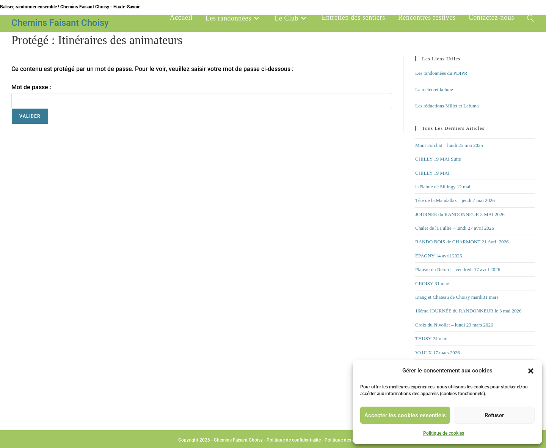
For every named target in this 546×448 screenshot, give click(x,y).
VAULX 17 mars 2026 (437, 352)
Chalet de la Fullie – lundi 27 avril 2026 (454, 228)
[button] (531, 371)
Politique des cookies (346, 440)
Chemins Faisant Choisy (60, 22)
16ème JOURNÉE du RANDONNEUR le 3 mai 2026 (468, 311)
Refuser (494, 415)
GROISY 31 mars (432, 283)
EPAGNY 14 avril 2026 (438, 256)
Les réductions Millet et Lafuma (447, 106)
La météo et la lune (434, 89)
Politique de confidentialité (294, 440)
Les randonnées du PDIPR (441, 73)
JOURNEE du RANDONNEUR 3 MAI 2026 (460, 214)
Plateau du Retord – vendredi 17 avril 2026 (457, 269)
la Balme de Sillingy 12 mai (443, 186)
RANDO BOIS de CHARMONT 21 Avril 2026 (462, 242)
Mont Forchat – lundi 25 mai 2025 (449, 145)
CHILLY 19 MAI (432, 173)
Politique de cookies (443, 433)
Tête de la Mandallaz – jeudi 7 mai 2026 (455, 200)
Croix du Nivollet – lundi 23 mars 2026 (454, 325)
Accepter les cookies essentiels (405, 415)
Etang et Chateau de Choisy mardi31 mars (457, 297)
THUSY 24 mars (432, 338)
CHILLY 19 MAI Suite (438, 159)
